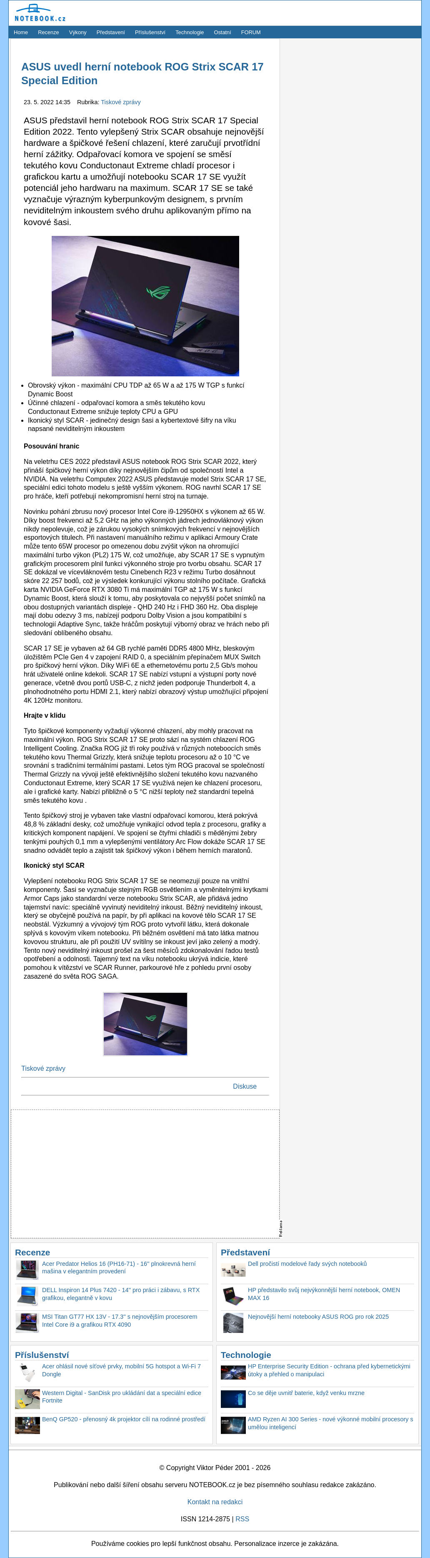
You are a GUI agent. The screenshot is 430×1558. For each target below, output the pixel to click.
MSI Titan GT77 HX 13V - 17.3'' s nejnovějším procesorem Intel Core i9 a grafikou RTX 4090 (120, 1320)
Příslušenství (150, 32)
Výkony (78, 32)
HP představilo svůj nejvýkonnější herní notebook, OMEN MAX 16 (324, 1294)
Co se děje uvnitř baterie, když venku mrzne (306, 1393)
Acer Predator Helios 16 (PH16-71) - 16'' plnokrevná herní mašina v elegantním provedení (119, 1267)
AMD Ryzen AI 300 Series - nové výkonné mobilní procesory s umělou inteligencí (330, 1423)
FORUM (251, 32)
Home (21, 32)
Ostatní (222, 32)
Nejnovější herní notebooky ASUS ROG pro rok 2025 (318, 1316)
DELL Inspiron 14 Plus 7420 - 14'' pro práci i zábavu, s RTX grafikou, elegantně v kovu (121, 1294)
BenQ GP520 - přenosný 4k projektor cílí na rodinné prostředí (123, 1419)
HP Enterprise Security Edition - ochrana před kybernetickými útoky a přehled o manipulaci (329, 1370)
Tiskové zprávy (120, 102)
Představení (111, 32)
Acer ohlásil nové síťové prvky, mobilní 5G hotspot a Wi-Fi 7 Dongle (121, 1370)
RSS (242, 1519)
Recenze (48, 32)
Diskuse (245, 1086)
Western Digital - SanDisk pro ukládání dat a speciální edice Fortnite (121, 1397)
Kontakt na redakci (215, 1501)
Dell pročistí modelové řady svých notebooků (307, 1263)
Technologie (189, 32)
